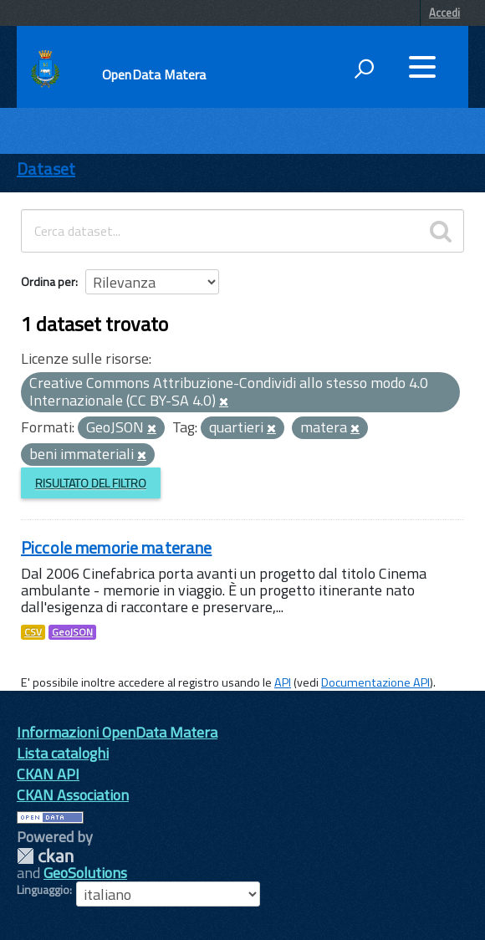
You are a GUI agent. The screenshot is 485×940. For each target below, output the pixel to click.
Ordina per (48, 281)
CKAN (45, 856)
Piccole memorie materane (116, 547)
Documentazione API (375, 682)
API (282, 682)
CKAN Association (73, 795)
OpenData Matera (154, 74)
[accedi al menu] (422, 67)
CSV (33, 632)
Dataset (46, 168)
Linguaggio (43, 889)
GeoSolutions (85, 872)
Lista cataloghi (63, 753)
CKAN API (48, 774)
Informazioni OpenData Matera (117, 732)
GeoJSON (72, 632)
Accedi (444, 12)
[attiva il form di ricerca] (363, 68)
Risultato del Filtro (90, 483)
